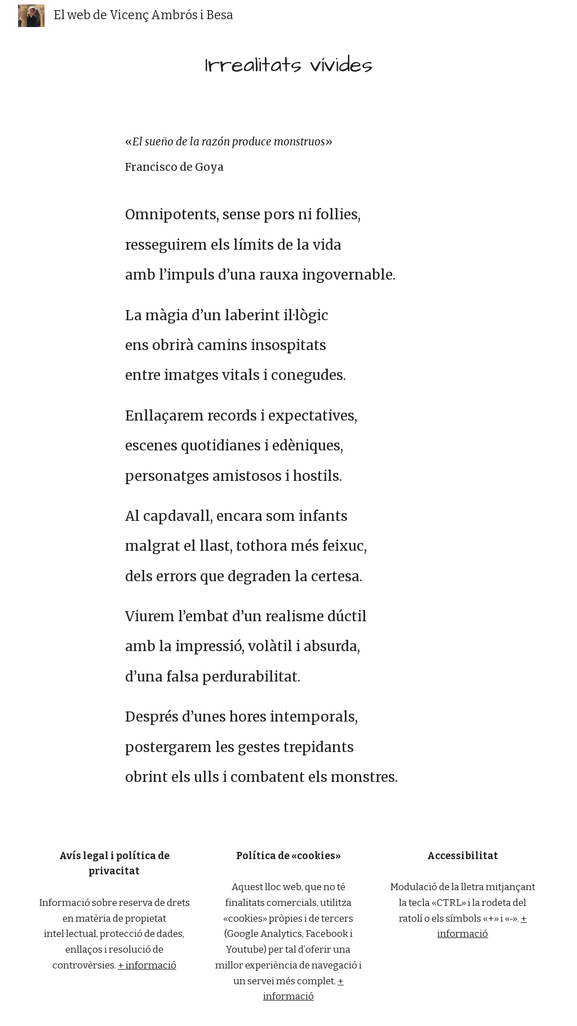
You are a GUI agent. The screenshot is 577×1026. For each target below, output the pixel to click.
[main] (289, 65)
